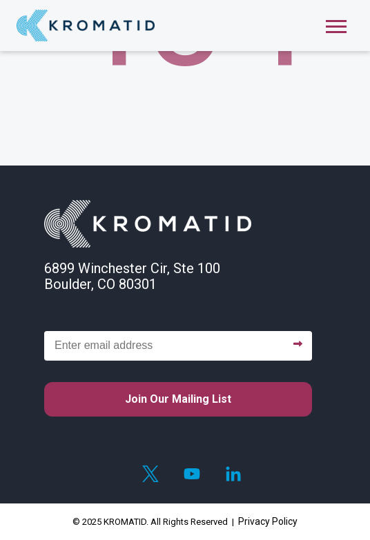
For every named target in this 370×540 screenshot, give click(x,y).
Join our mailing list (178, 399)
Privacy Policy (268, 521)
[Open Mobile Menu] (336, 25)
